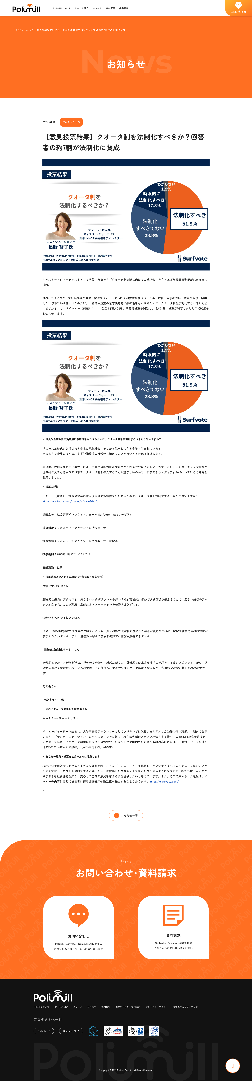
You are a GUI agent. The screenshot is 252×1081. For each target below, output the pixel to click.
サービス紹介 (61, 1006)
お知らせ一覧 (129, 815)
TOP (18, 30)
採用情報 (105, 1006)
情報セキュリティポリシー (186, 1006)
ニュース (77, 1006)
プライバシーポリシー (156, 1006)
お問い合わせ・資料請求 (128, 1006)
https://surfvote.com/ (164, 781)
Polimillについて (41, 1006)
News (28, 30)
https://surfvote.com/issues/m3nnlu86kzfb (70, 501)
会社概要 (91, 1006)
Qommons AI (69, 1030)
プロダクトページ (48, 1019)
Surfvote (42, 1030)
